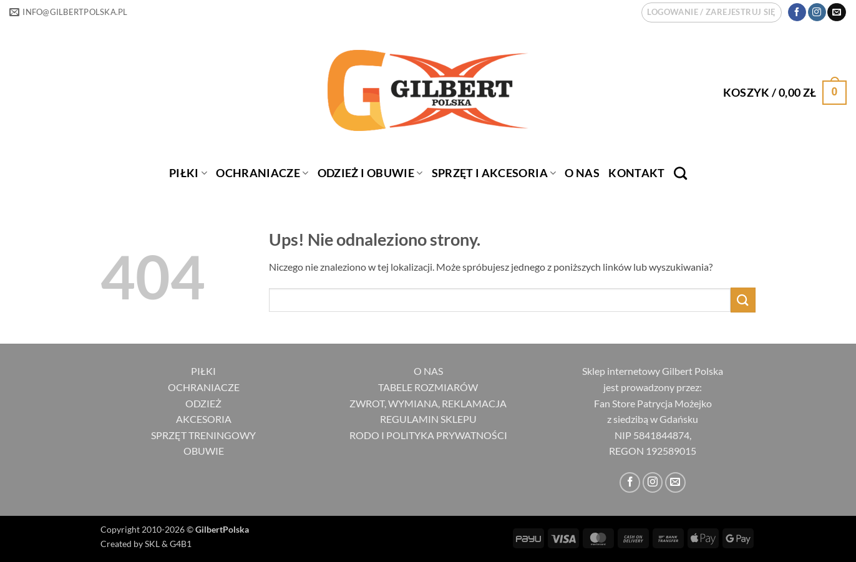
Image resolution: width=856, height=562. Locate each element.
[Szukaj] (680, 173)
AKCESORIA (203, 419)
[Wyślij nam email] (836, 12)
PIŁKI (188, 173)
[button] (711, 12)
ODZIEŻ (203, 403)
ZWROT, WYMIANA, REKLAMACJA (428, 403)
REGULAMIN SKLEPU (428, 419)
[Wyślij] (743, 300)
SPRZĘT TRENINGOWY (203, 435)
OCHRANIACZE (262, 173)
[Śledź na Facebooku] (797, 12)
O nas (582, 173)
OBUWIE (203, 451)
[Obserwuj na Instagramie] (817, 12)
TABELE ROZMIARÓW (428, 387)
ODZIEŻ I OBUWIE (370, 173)
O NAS (428, 371)
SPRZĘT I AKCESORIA (494, 173)
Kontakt (636, 173)
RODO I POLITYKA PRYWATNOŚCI (428, 435)
